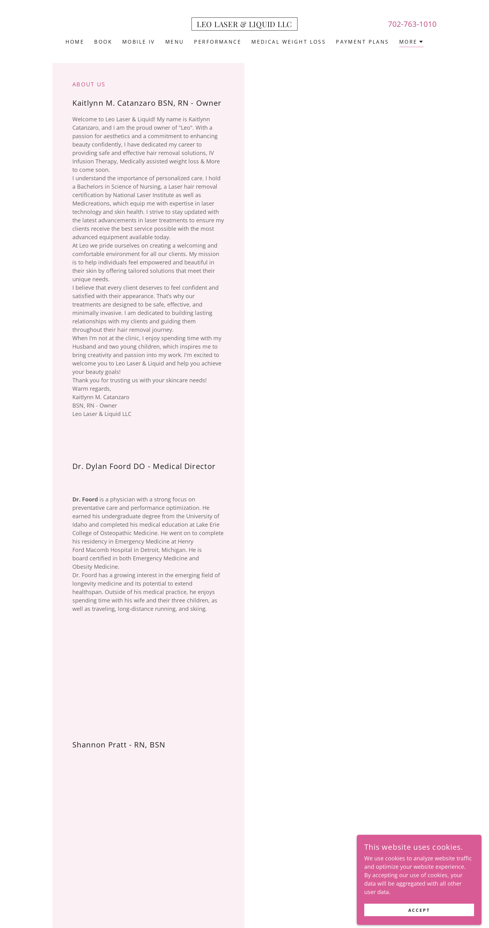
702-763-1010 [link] (412, 24)
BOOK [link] (103, 41)
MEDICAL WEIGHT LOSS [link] (288, 41)
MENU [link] (174, 41)
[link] (244, 25)
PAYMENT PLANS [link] (362, 41)
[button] (411, 42)
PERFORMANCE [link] (217, 41)
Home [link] (75, 41)
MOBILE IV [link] (138, 41)
